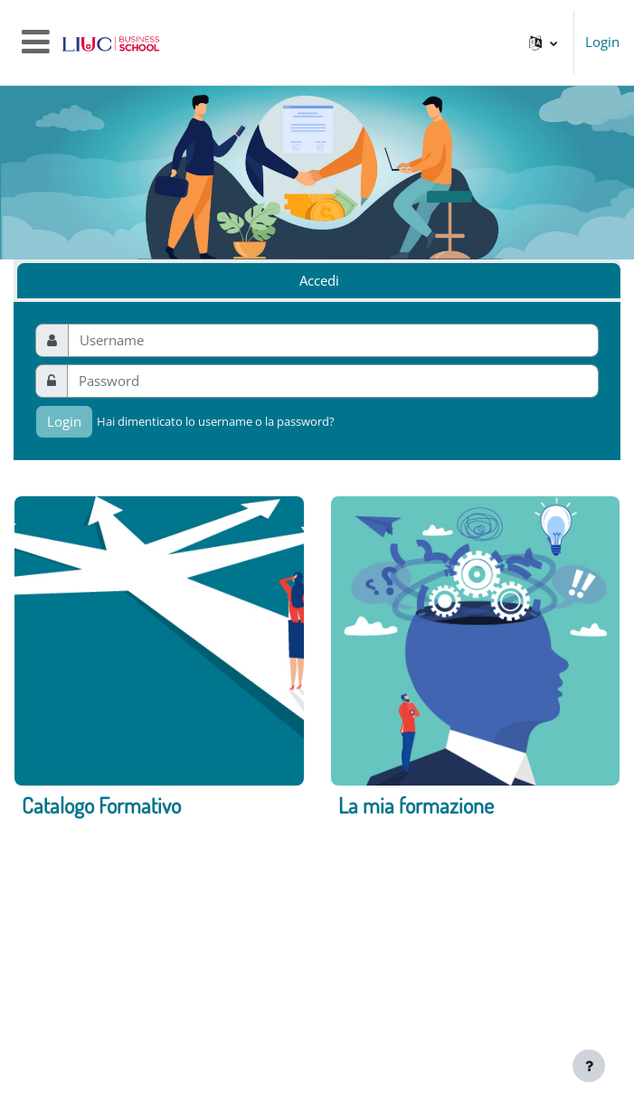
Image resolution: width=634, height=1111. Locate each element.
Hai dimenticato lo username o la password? (216, 421)
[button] (543, 42)
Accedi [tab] (319, 280)
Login (602, 42)
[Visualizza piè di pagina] (588, 1066)
